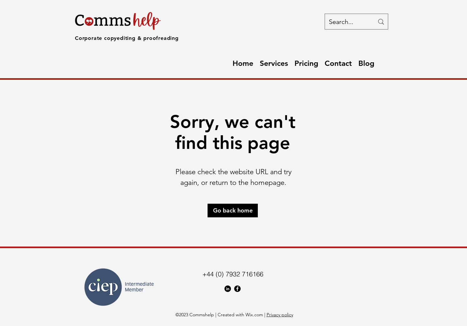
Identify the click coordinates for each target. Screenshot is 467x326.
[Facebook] (237, 288)
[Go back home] (233, 210)
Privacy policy (280, 315)
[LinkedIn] (227, 288)
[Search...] (347, 21)
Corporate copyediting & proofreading (127, 38)
